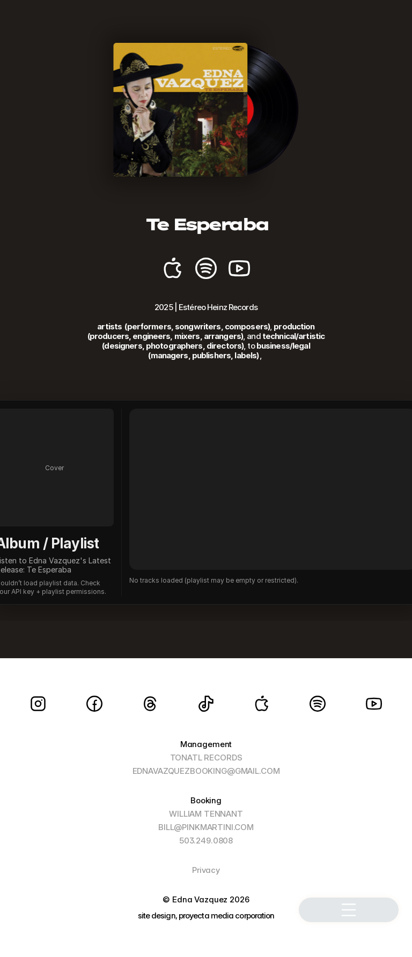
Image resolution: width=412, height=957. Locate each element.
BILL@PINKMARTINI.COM (206, 827)
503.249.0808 (206, 840)
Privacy (206, 870)
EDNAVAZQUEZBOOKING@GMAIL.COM (206, 771)
